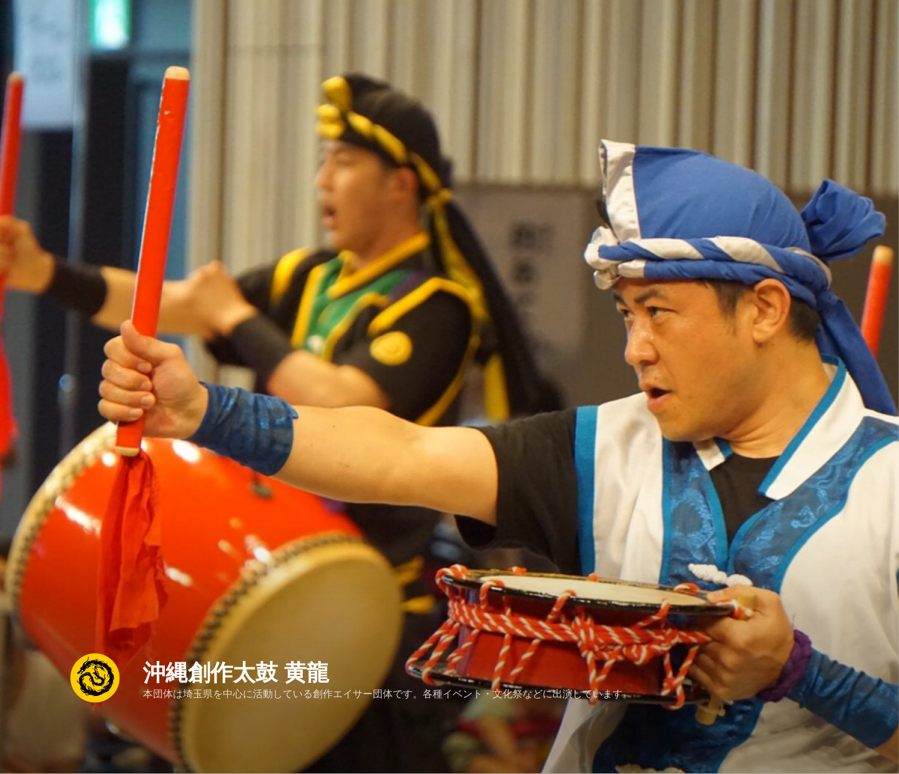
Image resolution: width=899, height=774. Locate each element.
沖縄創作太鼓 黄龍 (236, 665)
